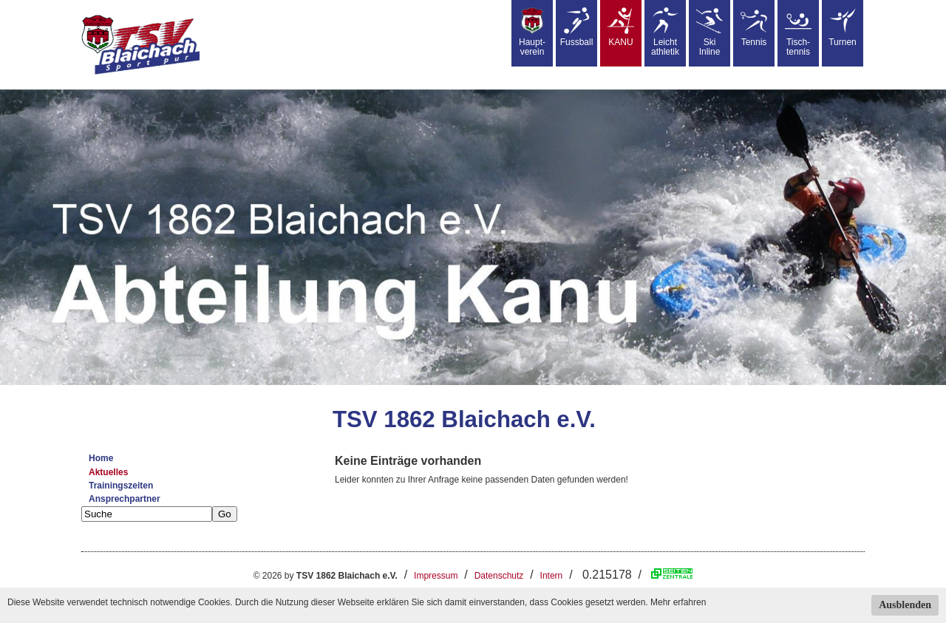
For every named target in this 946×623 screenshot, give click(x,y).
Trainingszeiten (121, 485)
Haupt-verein (532, 32)
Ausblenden (905, 604)
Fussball (576, 27)
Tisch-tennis (798, 32)
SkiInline (709, 32)
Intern (551, 576)
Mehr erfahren (678, 602)
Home (101, 458)
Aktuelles (108, 472)
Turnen (842, 27)
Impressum (435, 576)
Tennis (754, 27)
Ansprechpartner (124, 499)
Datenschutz (499, 576)
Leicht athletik (665, 32)
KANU (621, 27)
